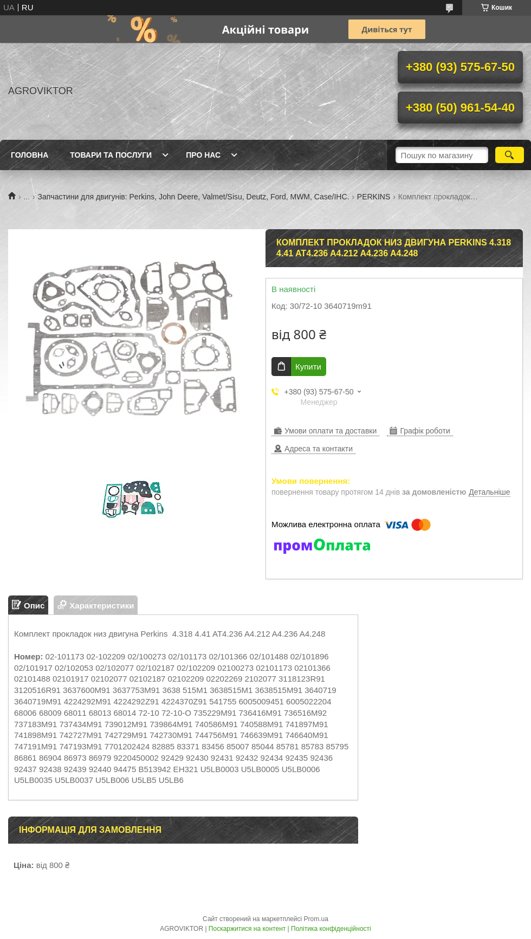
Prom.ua (316, 919)
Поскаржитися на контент (247, 928)
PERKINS (373, 196)
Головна (29, 155)
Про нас (203, 155)
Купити (308, 366)
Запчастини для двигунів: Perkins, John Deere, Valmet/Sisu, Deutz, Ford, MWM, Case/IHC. (193, 196)
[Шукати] (509, 155)
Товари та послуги (111, 155)
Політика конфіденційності (331, 928)
